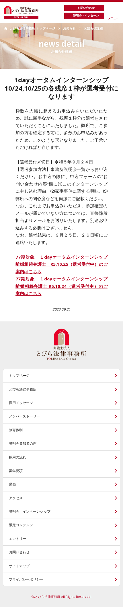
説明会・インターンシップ (29, 511)
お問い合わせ (19, 552)
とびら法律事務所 (22, 389)
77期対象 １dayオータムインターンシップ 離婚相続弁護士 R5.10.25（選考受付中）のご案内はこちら (63, 264)
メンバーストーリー (24, 416)
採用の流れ (17, 457)
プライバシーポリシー (26, 579)
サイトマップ (19, 565)
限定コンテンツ (21, 524)
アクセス (16, 497)
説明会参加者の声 (22, 443)
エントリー (17, 538)
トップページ (19, 375)
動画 (12, 484)
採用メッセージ (21, 402)
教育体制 (16, 430)
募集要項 (16, 470)
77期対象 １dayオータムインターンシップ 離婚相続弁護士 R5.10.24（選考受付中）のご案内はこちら (63, 286)
